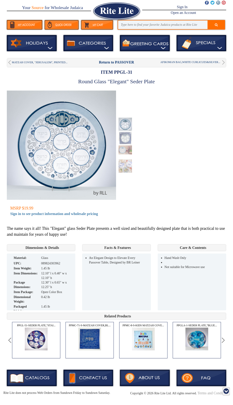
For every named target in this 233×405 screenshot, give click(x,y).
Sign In (182, 7)
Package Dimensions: (22, 285)
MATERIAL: (20, 258)
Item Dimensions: (26, 273)
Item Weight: (23, 268)
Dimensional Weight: (22, 299)
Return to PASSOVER (116, 62)
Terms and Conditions (214, 393)
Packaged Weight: (20, 309)
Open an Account (183, 13)
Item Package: (23, 292)
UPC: (17, 263)
